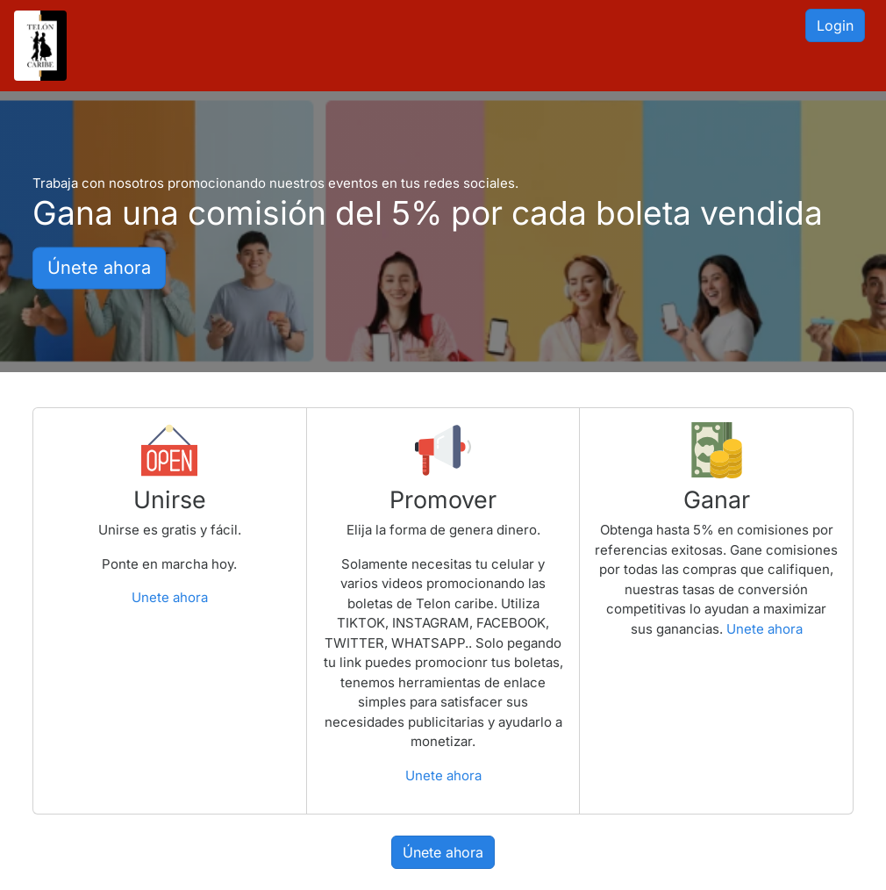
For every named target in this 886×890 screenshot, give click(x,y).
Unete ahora (170, 597)
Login (835, 25)
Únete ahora (99, 268)
